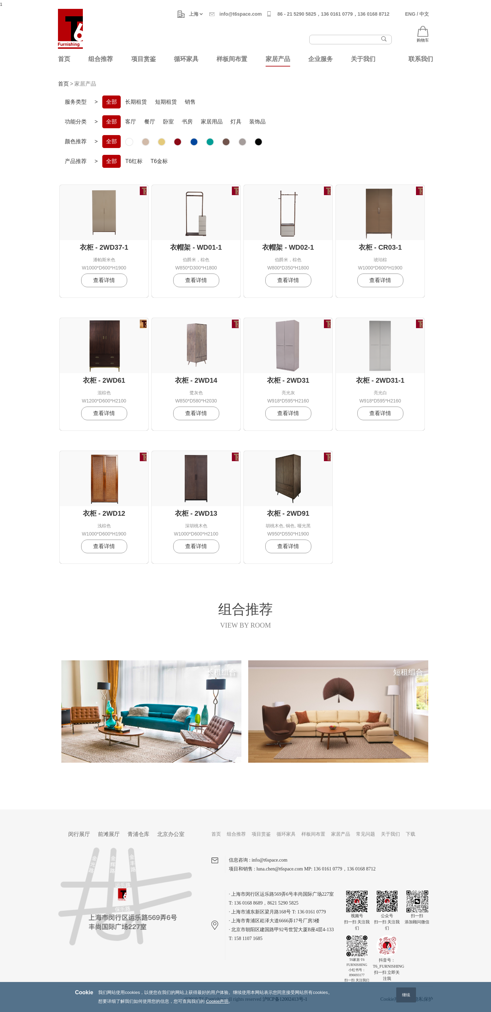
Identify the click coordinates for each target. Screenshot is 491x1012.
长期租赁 (136, 102)
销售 (190, 102)
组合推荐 (100, 59)
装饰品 (257, 121)
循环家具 (186, 59)
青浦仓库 (138, 834)
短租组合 (408, 672)
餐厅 (149, 121)
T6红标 (134, 161)
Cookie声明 (217, 1007)
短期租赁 (166, 102)
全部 (111, 102)
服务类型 (76, 102)
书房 (187, 121)
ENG (410, 14)
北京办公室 (170, 834)
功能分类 (76, 121)
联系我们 (420, 59)
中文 (424, 14)
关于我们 (363, 59)
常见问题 (365, 834)
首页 (64, 59)
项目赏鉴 (143, 59)
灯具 (235, 121)
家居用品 (212, 121)
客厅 (130, 121)
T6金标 (159, 161)
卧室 (168, 121)
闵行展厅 (79, 834)
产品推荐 (76, 161)
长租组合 (221, 672)
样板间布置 (232, 59)
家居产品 (278, 59)
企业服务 (320, 59)
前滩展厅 (109, 834)
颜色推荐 (76, 141)
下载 (410, 834)
